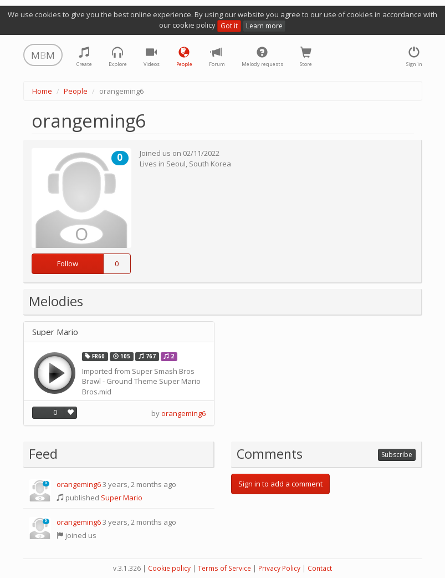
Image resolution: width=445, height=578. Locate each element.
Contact (320, 568)
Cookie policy (169, 568)
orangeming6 (183, 413)
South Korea (210, 164)
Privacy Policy (279, 568)
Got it (229, 26)
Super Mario (55, 332)
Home (42, 91)
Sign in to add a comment (280, 484)
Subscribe (396, 454)
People (76, 91)
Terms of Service (224, 568)
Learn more (264, 26)
